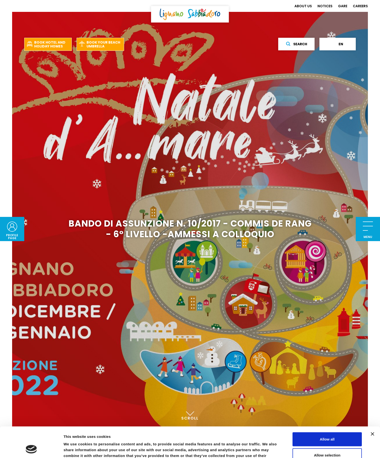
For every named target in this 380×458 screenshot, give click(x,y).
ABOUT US (303, 6)
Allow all (327, 410)
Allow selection (327, 426)
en (337, 44)
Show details (254, 448)
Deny (327, 442)
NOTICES (324, 6)
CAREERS (360, 6)
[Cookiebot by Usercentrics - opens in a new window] (31, 448)
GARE (342, 6)
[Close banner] (372, 405)
